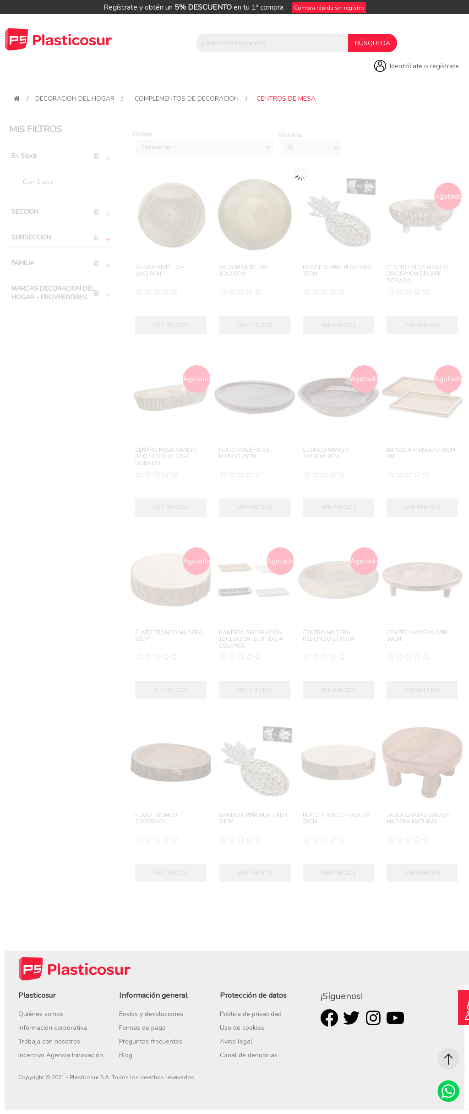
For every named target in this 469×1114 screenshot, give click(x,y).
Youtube (395, 1018)
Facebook (329, 1018)
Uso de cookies (242, 1027)
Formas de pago (142, 1027)
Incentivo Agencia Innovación (60, 1055)
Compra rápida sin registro (329, 7)
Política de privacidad (251, 1014)
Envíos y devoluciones (151, 1014)
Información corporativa (52, 1027)
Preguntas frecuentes (150, 1041)
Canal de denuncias (249, 1055)
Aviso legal (236, 1041)
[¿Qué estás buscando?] (272, 43)
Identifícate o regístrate (424, 65)
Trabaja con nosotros (49, 1041)
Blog (125, 1055)
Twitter (351, 1018)
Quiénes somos (40, 1014)
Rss (373, 1018)
